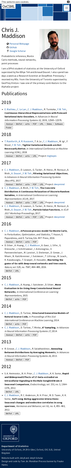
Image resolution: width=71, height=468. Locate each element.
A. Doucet (16, 173)
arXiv (27, 124)
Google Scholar (18, 50)
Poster (9, 127)
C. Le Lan (22, 109)
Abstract (9, 124)
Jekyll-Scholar (36, 458)
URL (42, 124)
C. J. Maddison (35, 109)
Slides (49, 124)
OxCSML (8, 6)
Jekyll (22, 458)
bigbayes (52, 155)
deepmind (59, 184)
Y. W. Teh (61, 109)
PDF (35, 124)
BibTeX (19, 124)
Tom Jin (24, 461)
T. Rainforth (11, 141)
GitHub (13, 47)
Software (59, 124)
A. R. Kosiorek (26, 141)
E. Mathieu (10, 109)
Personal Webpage (19, 43)
